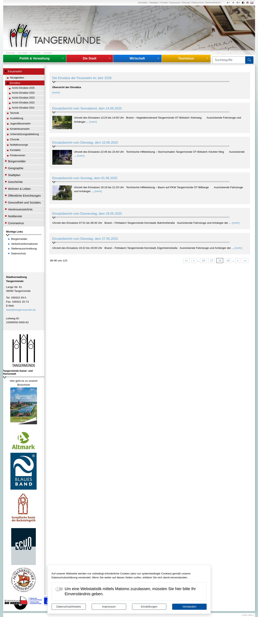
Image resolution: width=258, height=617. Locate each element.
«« (186, 260)
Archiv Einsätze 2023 (23, 97)
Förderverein (17, 155)
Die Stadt (22, 53)
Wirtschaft (137, 58)
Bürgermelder (17, 161)
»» (245, 260)
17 (211, 260)
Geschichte (15, 181)
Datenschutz (198, 2)
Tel (7, 297)
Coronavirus (16, 223)
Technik (14, 112)
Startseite (10, 53)
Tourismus (186, 58)
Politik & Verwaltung (34, 58)
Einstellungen (149, 606)
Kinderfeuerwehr (20, 128)
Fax (8, 301)
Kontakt (164, 2)
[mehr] (56, 92)
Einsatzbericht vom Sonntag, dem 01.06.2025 (84, 178)
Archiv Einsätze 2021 (23, 107)
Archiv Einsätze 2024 (23, 92)
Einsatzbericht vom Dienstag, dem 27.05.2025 (85, 238)
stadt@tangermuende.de (21, 309)
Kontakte (15, 150)
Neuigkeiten (17, 77)
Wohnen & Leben (19, 188)
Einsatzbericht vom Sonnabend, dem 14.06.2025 (87, 108)
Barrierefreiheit (213, 2)
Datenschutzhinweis (68, 606)
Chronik (14, 139)
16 (203, 260)
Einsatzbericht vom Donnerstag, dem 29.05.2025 (87, 213)
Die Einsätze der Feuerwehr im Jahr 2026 (82, 78)
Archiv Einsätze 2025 (23, 88)
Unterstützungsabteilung (24, 134)
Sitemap (186, 2)
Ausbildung (16, 118)
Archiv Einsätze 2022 (23, 102)
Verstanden (189, 606)
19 (228, 260)
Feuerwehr (36, 53)
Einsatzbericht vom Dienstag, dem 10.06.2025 (85, 142)
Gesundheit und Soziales (24, 202)
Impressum (109, 606)
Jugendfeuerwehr (20, 123)
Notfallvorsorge (19, 144)
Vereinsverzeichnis (20, 209)
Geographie (15, 168)
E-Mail (10, 305)
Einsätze (48, 53)
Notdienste (15, 216)
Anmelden (143, 2)
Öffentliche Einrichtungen (24, 195)
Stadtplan (154, 2)
